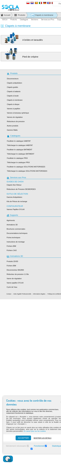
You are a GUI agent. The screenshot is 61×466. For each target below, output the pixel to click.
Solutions (34, 19)
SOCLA (4, 19)
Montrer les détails (42, 438)
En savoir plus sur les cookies (35, 431)
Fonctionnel (39, 446)
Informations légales (39, 294)
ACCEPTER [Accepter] (23, 438)
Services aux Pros (47, 19)
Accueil (7, 15)
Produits (13, 19)
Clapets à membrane (42, 15)
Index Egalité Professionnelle (22, 294)
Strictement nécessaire (16, 446)
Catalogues (24, 19)
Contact (8, 294)
